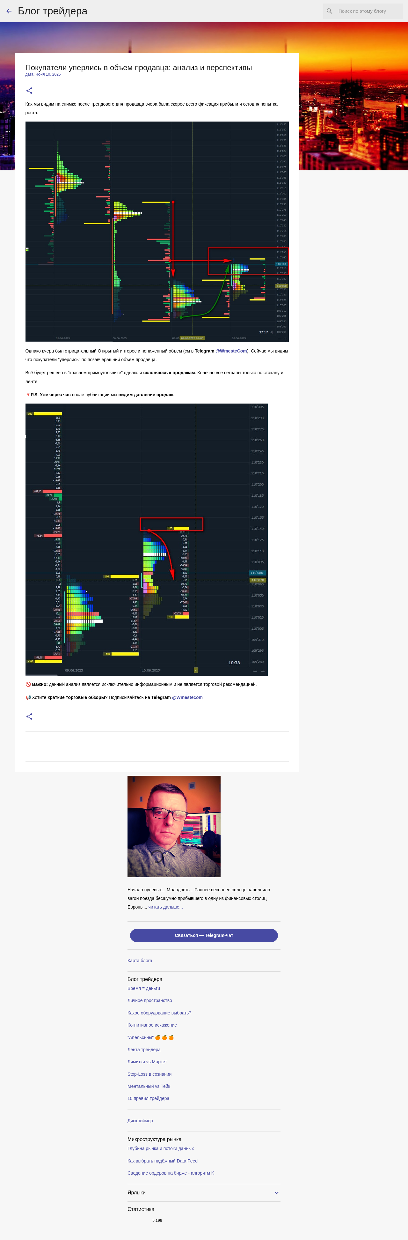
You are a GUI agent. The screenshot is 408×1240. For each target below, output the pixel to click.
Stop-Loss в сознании (149, 1074)
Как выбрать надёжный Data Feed (162, 1160)
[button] (29, 91)
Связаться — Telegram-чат (204, 935)
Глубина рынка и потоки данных (160, 1148)
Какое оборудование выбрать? (159, 1012)
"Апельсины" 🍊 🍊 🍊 (150, 1037)
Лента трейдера (144, 1049)
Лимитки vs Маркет (147, 1061)
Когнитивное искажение (152, 1025)
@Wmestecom (187, 697)
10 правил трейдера (148, 1098)
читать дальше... (166, 907)
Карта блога (139, 960)
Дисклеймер (140, 1120)
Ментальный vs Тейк (148, 1086)
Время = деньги (143, 988)
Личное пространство (149, 1000)
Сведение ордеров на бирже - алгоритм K (170, 1173)
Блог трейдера (52, 11)
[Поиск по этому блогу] (369, 11)
